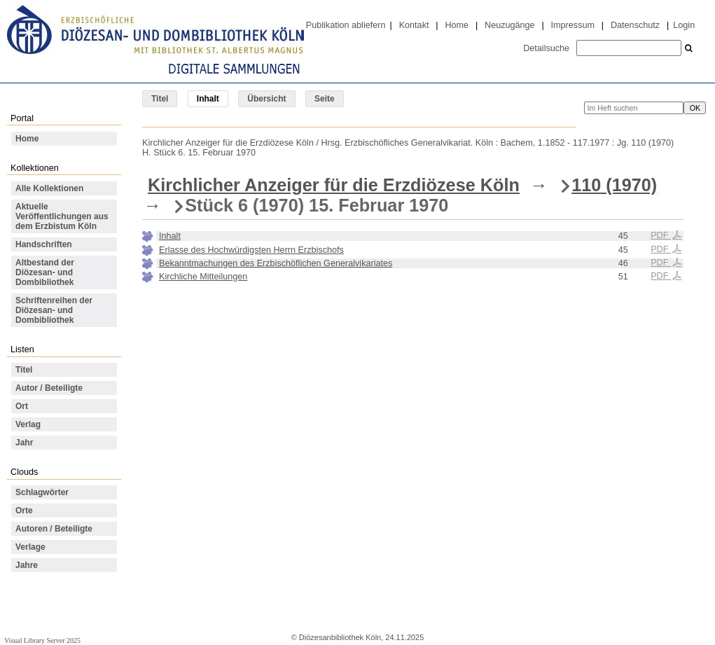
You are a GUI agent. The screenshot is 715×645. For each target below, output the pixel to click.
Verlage (30, 547)
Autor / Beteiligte (49, 388)
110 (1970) (614, 185)
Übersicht (266, 99)
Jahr (24, 443)
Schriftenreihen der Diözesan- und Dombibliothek (53, 310)
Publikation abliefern (346, 25)
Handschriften (43, 244)
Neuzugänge (510, 25)
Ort (21, 406)
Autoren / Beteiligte (53, 529)
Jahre (26, 565)
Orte (24, 510)
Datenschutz (635, 25)
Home (456, 25)
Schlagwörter (42, 492)
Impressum (573, 25)
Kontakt (414, 25)
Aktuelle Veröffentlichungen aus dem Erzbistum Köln (62, 216)
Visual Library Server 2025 (42, 640)
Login (684, 25)
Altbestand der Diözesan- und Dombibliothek (44, 272)
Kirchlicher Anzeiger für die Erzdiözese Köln (334, 185)
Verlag (28, 424)
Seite (324, 99)
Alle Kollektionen (49, 188)
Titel (159, 99)
